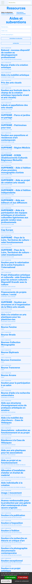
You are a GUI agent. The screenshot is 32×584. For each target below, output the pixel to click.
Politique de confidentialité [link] (22, 581)
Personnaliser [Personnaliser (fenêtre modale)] (6, 581)
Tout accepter (10, 577)
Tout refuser (22, 577)
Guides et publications (7, 13)
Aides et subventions (7, 12)
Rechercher (16, 43)
